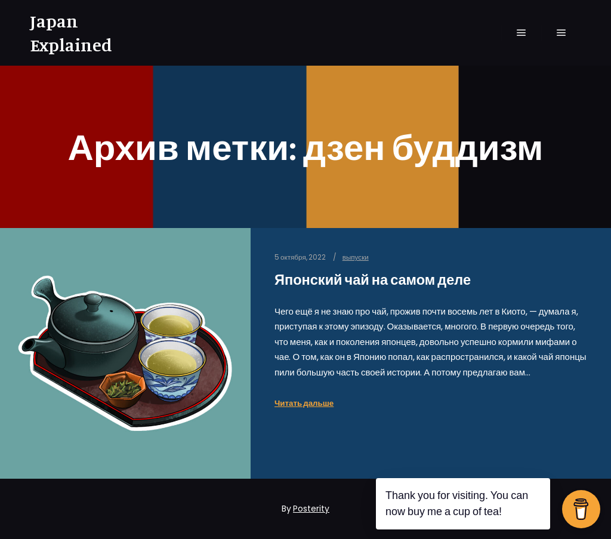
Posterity (311, 509)
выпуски (355, 257)
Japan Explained (71, 33)
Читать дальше (304, 403)
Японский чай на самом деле (372, 279)
